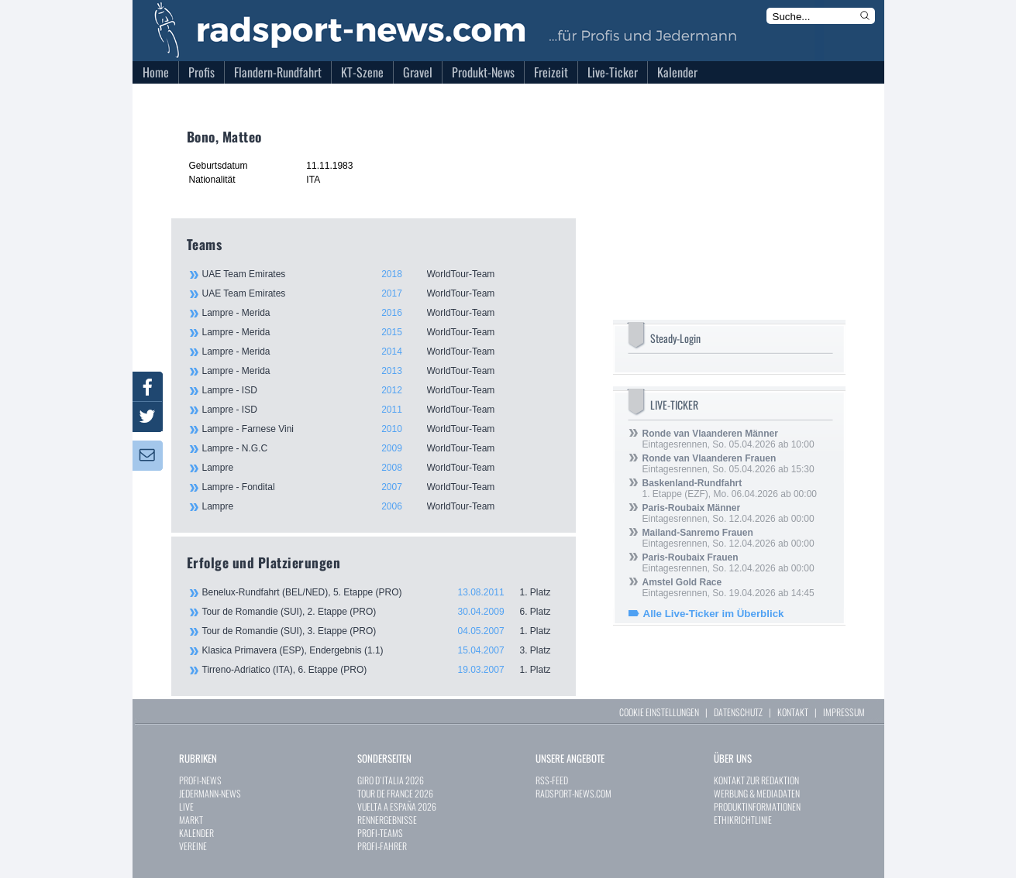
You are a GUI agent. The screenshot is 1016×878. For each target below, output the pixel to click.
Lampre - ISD (380, 390)
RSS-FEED (552, 780)
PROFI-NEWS (200, 780)
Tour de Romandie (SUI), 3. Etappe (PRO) (381, 631)
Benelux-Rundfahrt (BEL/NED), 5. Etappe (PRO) (381, 592)
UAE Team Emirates (380, 274)
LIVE (186, 806)
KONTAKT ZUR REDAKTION (756, 780)
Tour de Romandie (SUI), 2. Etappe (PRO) (381, 611)
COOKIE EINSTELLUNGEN (659, 712)
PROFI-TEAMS (380, 832)
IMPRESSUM (844, 712)
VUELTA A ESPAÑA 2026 (396, 806)
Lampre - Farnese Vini (380, 429)
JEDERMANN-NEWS (210, 793)
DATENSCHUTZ (738, 712)
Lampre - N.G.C (380, 448)
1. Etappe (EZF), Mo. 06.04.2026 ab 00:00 (729, 488)
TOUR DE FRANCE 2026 (395, 793)
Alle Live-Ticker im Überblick (713, 613)
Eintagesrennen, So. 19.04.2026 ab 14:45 (728, 587)
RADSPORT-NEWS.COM (573, 793)
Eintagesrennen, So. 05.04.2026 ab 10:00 (728, 439)
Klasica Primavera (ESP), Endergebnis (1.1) (381, 650)
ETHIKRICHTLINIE (743, 819)
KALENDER (196, 832)
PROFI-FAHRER (382, 845)
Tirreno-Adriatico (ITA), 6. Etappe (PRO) (381, 669)
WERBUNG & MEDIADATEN (757, 793)
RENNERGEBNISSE (387, 819)
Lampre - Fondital (380, 487)
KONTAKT (792, 712)
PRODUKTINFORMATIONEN (757, 806)
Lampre (380, 467)
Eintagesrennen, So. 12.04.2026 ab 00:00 (728, 513)
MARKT (191, 819)
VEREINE (193, 845)
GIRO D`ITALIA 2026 (390, 780)
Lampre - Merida (380, 312)
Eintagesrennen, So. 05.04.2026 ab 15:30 (728, 464)
